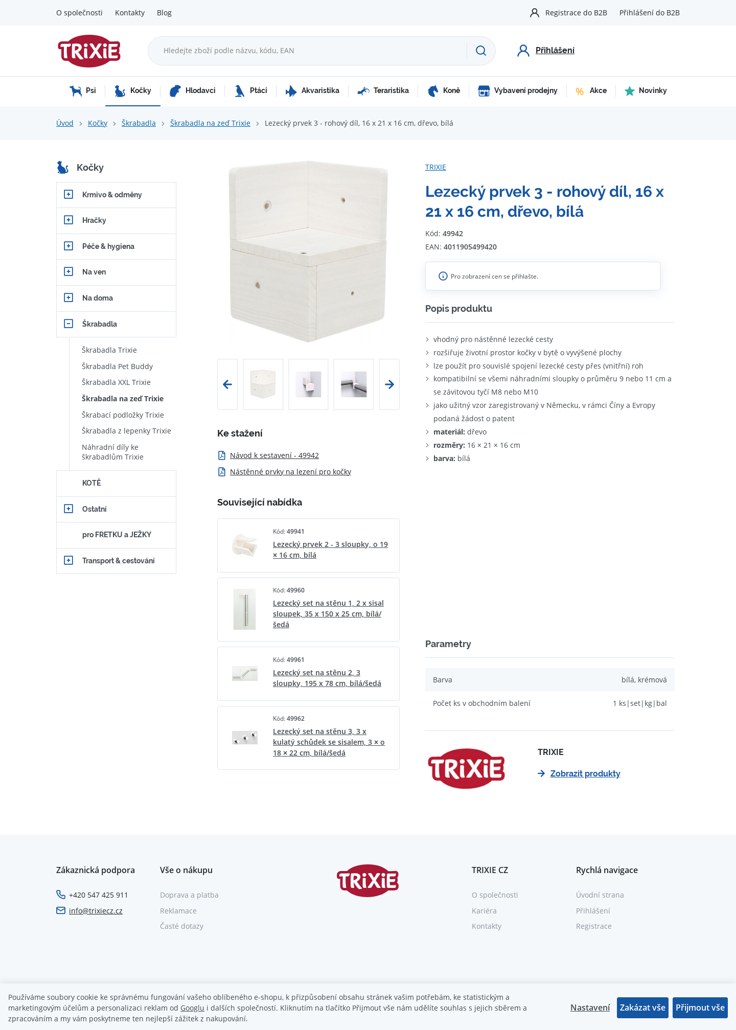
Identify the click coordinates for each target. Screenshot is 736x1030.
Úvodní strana (600, 895)
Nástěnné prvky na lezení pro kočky (284, 471)
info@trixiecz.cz (96, 910)
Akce (591, 91)
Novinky (646, 91)
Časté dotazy (181, 926)
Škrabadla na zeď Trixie (210, 123)
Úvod (65, 123)
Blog (164, 12)
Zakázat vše (642, 1007)
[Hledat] (481, 50)
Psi (83, 91)
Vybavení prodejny (518, 91)
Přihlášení (593, 910)
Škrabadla (139, 123)
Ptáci (250, 91)
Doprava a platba (189, 895)
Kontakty (130, 12)
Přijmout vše (700, 1007)
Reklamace (178, 910)
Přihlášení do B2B (649, 12)
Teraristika (383, 91)
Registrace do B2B (576, 12)
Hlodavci (192, 91)
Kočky (132, 91)
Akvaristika (312, 91)
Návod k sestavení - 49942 (268, 455)
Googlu (192, 1008)
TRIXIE (435, 167)
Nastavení (590, 1007)
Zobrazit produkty (579, 774)
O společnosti (79, 12)
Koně (443, 91)
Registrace (594, 926)
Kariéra (484, 910)
